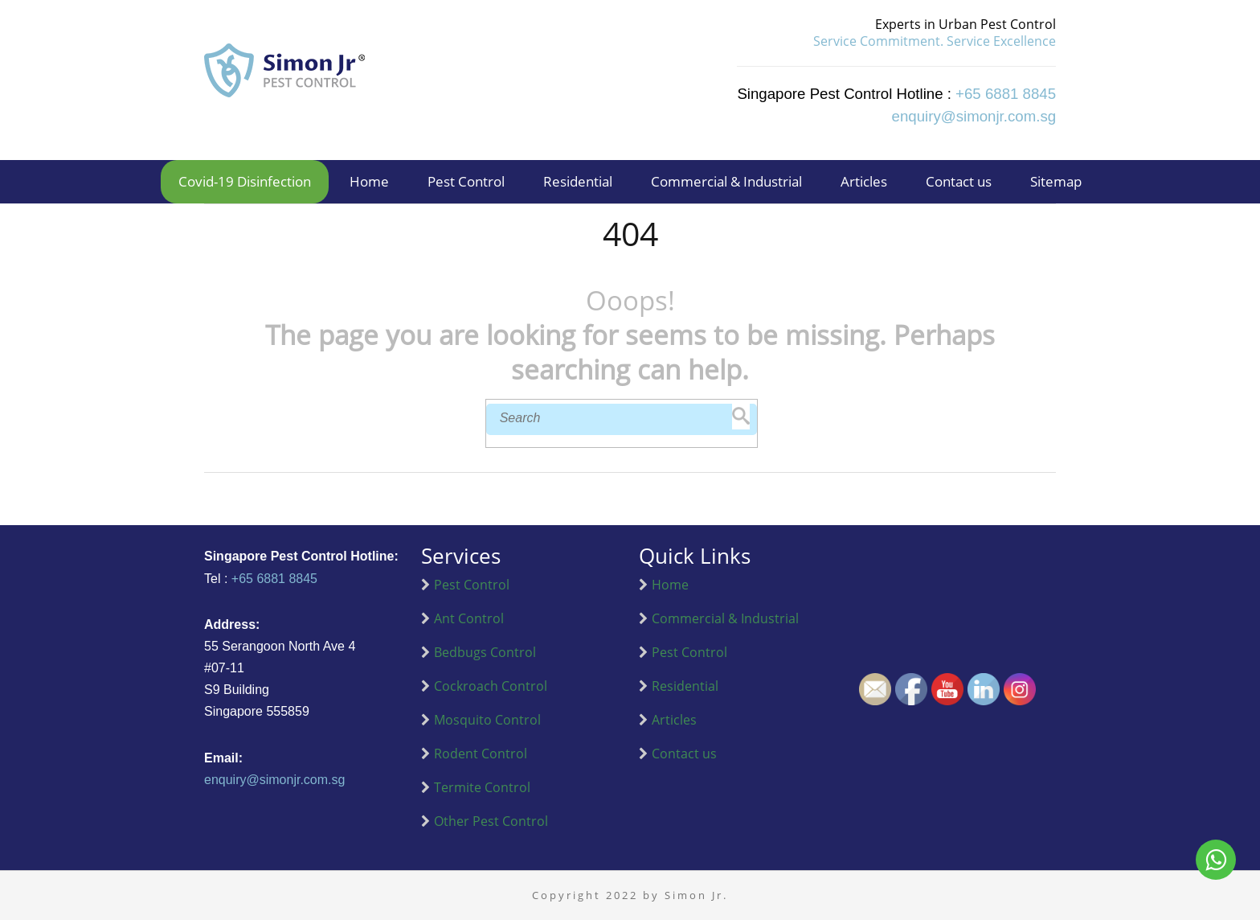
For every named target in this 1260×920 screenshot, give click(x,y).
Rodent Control (480, 753)
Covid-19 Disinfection (244, 181)
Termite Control (482, 787)
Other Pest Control (491, 821)
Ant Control (469, 618)
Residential (577, 181)
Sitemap (1056, 181)
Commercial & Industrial (726, 181)
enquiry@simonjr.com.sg (274, 780)
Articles (864, 181)
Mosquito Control (487, 720)
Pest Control (466, 181)
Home (369, 181)
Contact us (959, 181)
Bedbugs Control (485, 652)
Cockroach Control (490, 686)
